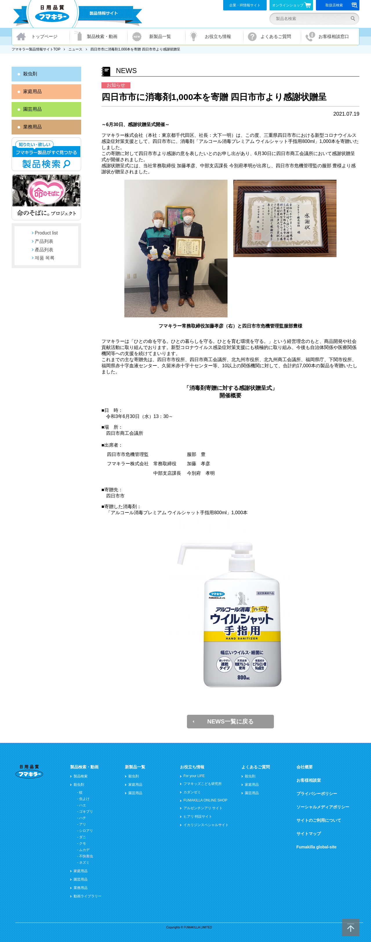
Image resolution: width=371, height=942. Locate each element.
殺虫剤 (30, 73)
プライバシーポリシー (317, 793)
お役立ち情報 (218, 36)
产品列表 (44, 241)
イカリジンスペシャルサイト (206, 825)
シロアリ (86, 831)
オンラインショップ (291, 5)
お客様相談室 (309, 780)
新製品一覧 (160, 36)
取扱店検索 (341, 5)
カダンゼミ (192, 792)
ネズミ (84, 863)
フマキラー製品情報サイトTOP (36, 49)
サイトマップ (309, 833)
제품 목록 (44, 257)
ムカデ (84, 850)
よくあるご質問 (276, 36)
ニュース (75, 49)
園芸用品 (32, 109)
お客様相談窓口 (334, 36)
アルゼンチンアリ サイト (203, 808)
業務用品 (32, 126)
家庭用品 (32, 91)
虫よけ (84, 799)
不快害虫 (86, 856)
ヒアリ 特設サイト (197, 816)
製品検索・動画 (102, 36)
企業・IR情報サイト (245, 5)
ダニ (82, 837)
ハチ (82, 818)
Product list (46, 232)
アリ (82, 824)
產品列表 (44, 249)
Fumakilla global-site (317, 847)
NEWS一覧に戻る (230, 721)
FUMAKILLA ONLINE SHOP (205, 800)
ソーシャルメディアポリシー (323, 807)
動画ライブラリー (87, 896)
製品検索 (81, 776)
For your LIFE (194, 776)
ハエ (82, 805)
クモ (82, 843)
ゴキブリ (86, 812)
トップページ (44, 36)
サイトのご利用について (319, 820)
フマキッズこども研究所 (202, 784)
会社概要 (305, 767)
